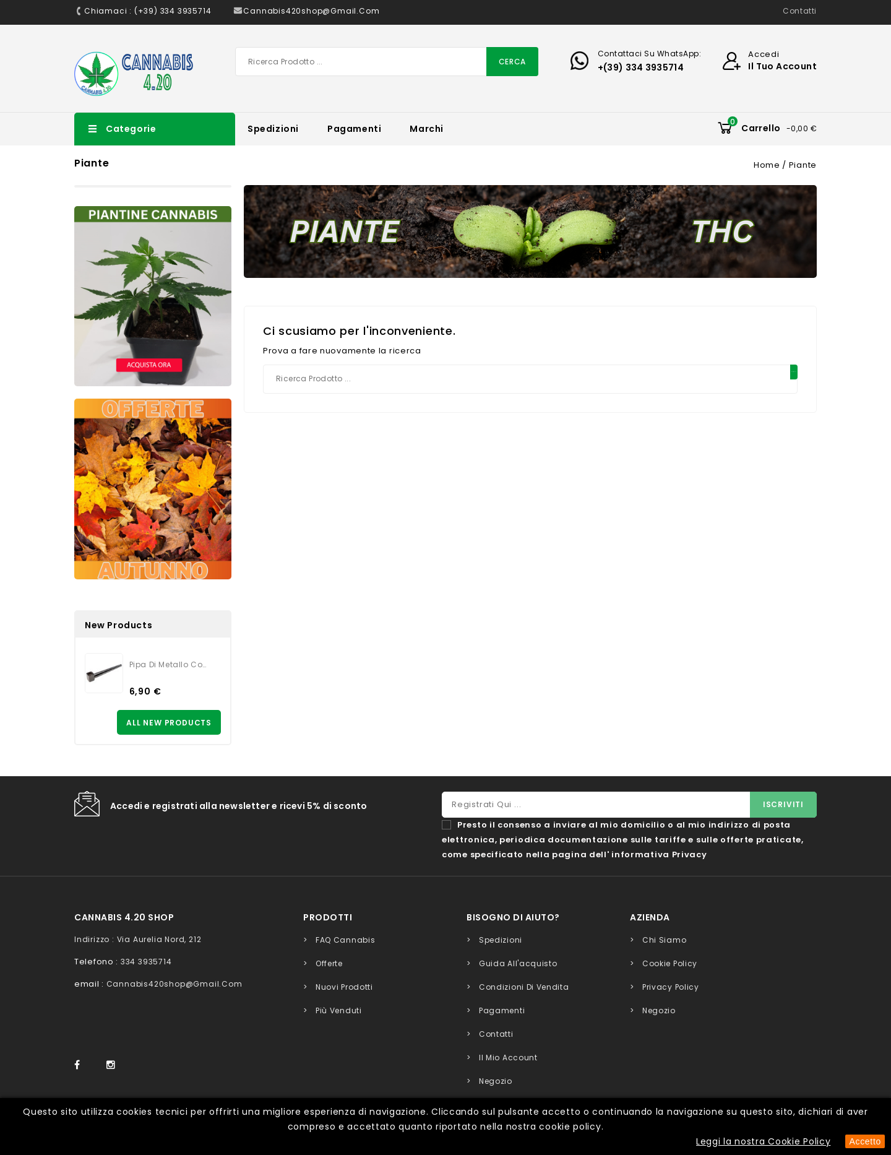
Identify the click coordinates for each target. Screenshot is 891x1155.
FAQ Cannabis (345, 940)
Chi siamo (664, 940)
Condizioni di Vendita (524, 987)
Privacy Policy (670, 987)
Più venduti (339, 1010)
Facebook (83, 1065)
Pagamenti (354, 129)
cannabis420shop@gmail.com (174, 984)
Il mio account (508, 1057)
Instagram (114, 1065)
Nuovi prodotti (344, 987)
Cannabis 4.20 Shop (124, 917)
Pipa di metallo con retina (170, 664)
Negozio (495, 1081)
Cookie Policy (669, 963)
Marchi (427, 129)
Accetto (865, 1141)
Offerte (329, 963)
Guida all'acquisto (518, 963)
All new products (169, 722)
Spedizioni (273, 129)
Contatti (800, 11)
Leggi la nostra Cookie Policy (763, 1141)
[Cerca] (386, 61)
